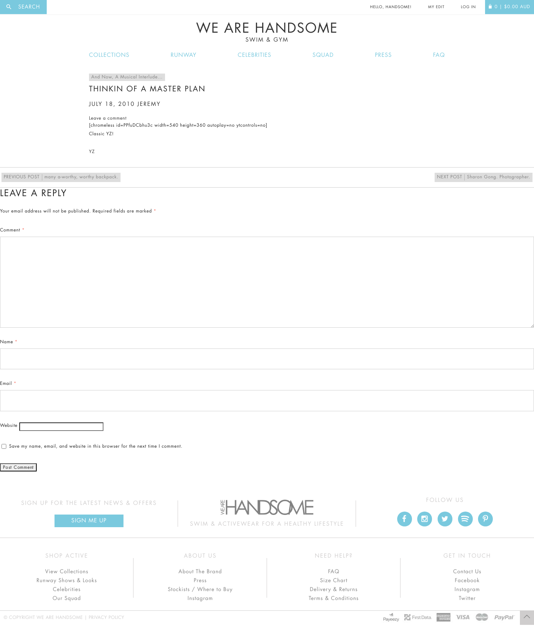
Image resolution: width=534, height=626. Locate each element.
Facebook (467, 580)
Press (383, 55)
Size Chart (333, 580)
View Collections (67, 571)
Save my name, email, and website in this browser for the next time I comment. (95, 446)
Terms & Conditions (334, 598)
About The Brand (200, 571)
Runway (184, 55)
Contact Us (467, 571)
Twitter (467, 598)
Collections (109, 55)
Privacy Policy (106, 618)
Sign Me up (88, 520)
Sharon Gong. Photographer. (483, 177)
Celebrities (254, 55)
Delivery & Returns (333, 589)
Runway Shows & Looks (67, 580)
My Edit (436, 7)
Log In (468, 7)
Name (9, 342)
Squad (323, 55)
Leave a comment (107, 118)
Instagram (200, 598)
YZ (92, 152)
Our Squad (67, 598)
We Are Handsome (267, 32)
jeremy (149, 104)
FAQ (439, 55)
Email (8, 384)
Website (8, 426)
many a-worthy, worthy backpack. (61, 177)
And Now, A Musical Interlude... (127, 77)
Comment (12, 230)
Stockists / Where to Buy (200, 589)
